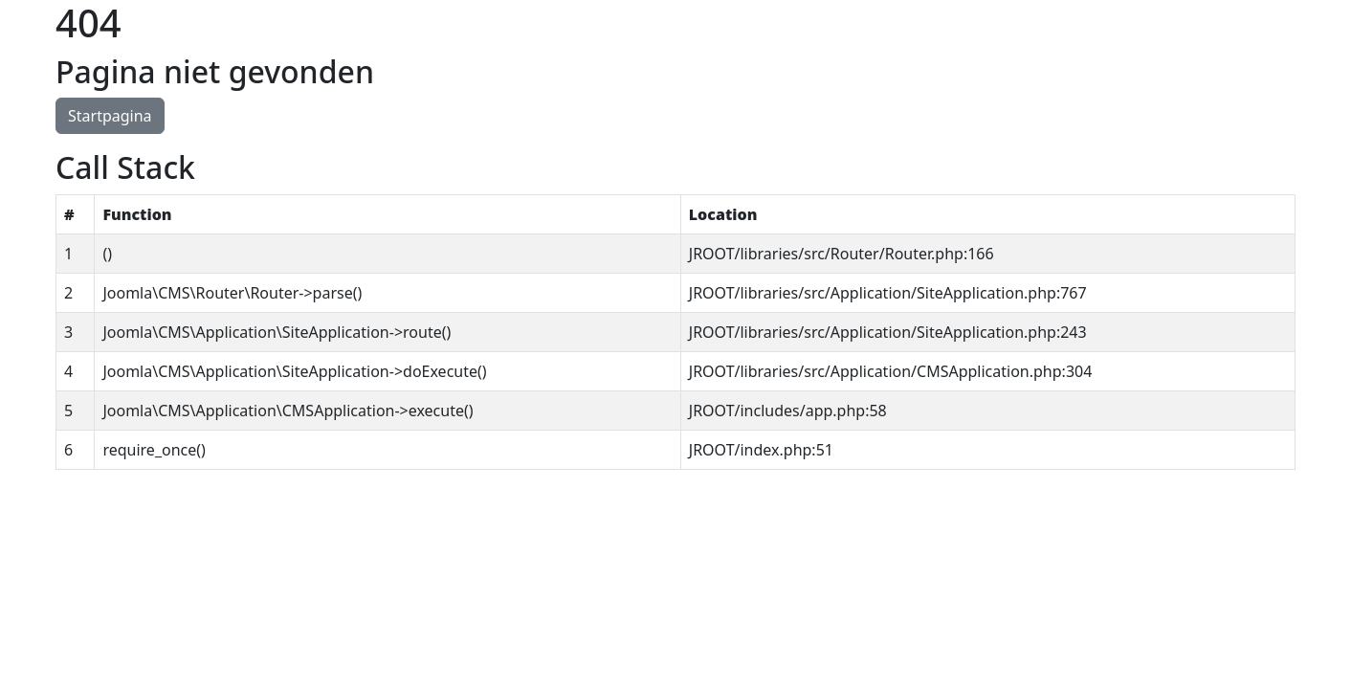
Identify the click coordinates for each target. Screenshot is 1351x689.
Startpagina (110, 115)
